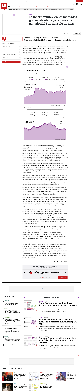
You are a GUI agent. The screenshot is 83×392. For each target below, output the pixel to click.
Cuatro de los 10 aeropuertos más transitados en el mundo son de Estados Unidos (12, 303)
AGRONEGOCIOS (41, 6)
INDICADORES (69, 6)
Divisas (71, 9)
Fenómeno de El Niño (39, 9)
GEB (63, 9)
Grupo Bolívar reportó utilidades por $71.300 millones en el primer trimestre (58, 304)
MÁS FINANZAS (74, 355)
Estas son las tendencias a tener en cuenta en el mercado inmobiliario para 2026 (58, 321)
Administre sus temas (8, 61)
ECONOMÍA (17, 6)
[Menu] (9, 7)
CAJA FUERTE (62, 6)
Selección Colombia (53, 9)
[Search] (73, 4)
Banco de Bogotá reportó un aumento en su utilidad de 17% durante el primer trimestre (58, 340)
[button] (24, 273)
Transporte (7, 300)
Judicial (42, 372)
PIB (22, 9)
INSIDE (74, 6)
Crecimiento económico (29, 9)
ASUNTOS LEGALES (54, 6)
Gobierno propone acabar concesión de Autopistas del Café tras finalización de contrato (12, 321)
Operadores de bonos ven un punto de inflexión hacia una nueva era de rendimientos (12, 339)
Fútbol (60, 9)
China (15, 372)
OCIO (27, 6)
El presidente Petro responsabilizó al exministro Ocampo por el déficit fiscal (73, 376)
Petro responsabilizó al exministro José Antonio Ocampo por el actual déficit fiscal (12, 312)
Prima (67, 9)
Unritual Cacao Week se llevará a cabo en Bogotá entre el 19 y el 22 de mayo (20, 387)
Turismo (6, 327)
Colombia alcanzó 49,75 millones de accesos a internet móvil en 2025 (46, 386)
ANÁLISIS (48, 6)
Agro (15, 383)
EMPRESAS (23, 6)
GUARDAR (77, 33)
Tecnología (42, 383)
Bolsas (6, 336)
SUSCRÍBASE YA (62, 277)
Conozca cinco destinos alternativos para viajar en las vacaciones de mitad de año (11, 330)
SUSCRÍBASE (79, 1)
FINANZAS (12, 6)
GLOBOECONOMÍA (33, 6)
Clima (47, 9)
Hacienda (6, 308)
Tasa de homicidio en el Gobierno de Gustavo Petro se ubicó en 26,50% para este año (46, 376)
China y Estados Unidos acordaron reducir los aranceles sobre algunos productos (20, 376)
